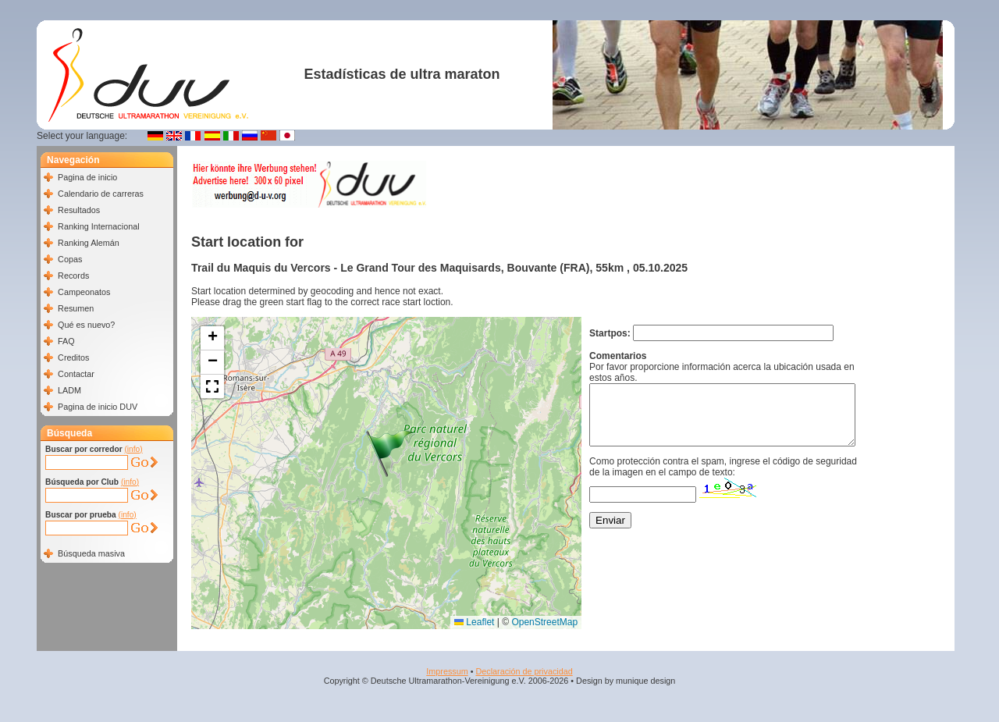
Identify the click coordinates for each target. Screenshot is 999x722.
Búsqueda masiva (91, 553)
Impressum (447, 671)
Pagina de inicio (87, 177)
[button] (390, 453)
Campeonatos (84, 292)
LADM (69, 390)
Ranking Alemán (88, 242)
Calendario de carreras (101, 193)
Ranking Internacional (98, 226)
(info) (133, 449)
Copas (70, 259)
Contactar (76, 374)
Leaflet (474, 622)
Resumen (76, 308)
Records (73, 275)
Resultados (79, 210)
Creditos (73, 357)
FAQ (66, 341)
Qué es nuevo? (86, 324)
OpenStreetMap (544, 622)
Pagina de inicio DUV (97, 406)
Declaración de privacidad (523, 671)
